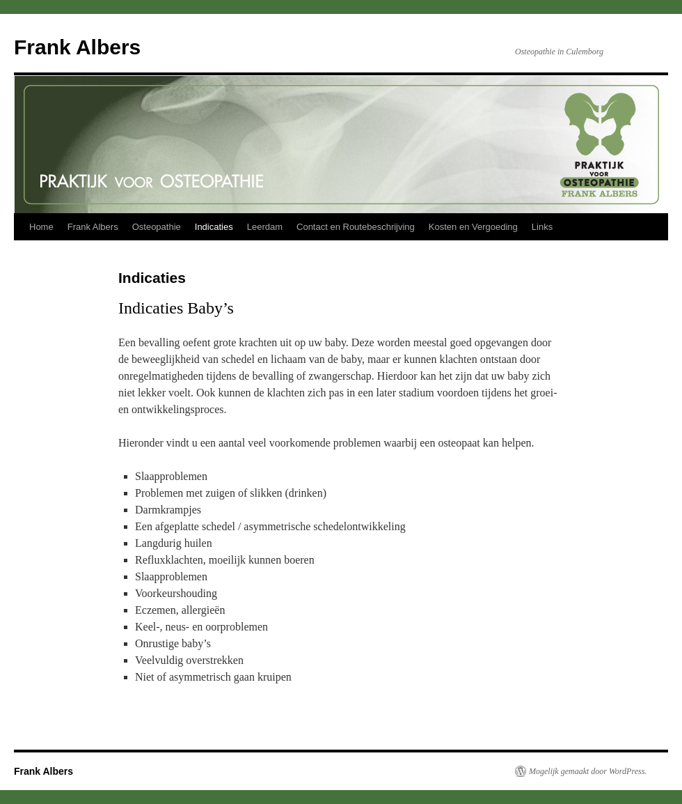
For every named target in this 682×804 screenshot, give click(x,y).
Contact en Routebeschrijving (355, 227)
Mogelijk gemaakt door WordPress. (588, 771)
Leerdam (265, 227)
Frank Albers (77, 47)
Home (41, 227)
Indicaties (214, 227)
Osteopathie (156, 227)
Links (542, 227)
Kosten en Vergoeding (473, 227)
